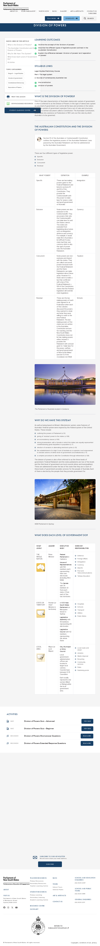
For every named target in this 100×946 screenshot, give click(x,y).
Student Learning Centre (39, 900)
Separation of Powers (15, 94)
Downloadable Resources (15, 111)
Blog (57, 11)
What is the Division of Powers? (16, 46)
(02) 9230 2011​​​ (80, 902)
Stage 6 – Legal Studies (15, 80)
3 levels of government (15, 85)
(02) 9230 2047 (80, 883)
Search (89, 18)
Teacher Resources (38, 878)
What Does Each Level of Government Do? (17, 65)
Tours (55, 884)
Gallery (65, 11)
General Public (58, 890)
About (6, 889)
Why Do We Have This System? (16, 59)
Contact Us (92, 11)
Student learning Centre (18, 118)
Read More (87, 736)
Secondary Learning (37, 897)
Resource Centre (37, 906)
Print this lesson (16, 104)
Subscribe (93, 14)
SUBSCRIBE (50, 864)
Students (72, 18)
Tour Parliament (32, 11)
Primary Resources (37, 881)
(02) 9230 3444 (80, 894)
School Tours (57, 887)
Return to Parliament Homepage (58, 927)
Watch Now (47, 11)
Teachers (53, 18)
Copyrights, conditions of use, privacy (84, 943)
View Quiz (87, 721)
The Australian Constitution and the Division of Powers (16, 53)
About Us (18, 11)
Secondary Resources (38, 883)
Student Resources (38, 892)
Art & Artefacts (78, 11)
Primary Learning (36, 895)
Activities (11, 69)
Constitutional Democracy (16, 90)
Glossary (34, 909)
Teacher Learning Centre (39, 886)
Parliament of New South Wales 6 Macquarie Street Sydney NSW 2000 (14, 900)
